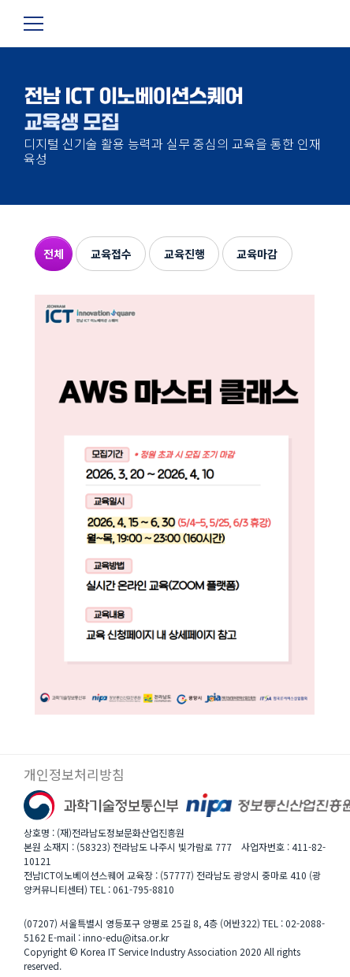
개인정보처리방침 (74, 774)
